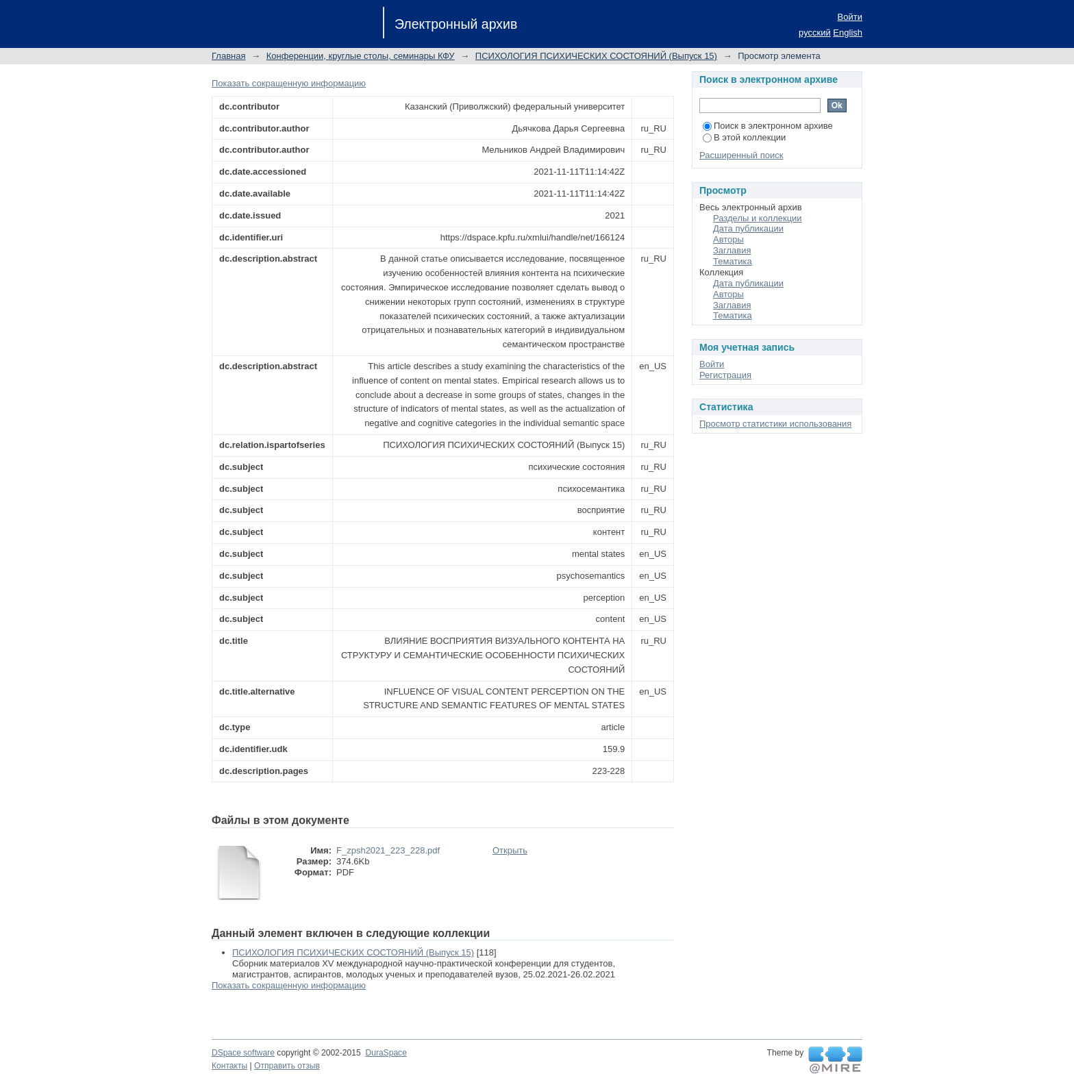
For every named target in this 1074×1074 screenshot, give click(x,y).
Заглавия (732, 250)
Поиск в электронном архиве (768, 126)
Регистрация (725, 375)
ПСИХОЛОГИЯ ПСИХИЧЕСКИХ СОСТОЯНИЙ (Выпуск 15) (596, 56)
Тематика (732, 261)
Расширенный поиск (741, 155)
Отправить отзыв (287, 1066)
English (847, 32)
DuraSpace (385, 1053)
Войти (850, 17)
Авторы (728, 239)
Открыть (509, 850)
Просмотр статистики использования (775, 424)
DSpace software (243, 1053)
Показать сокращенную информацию (289, 83)
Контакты (229, 1066)
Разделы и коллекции (757, 218)
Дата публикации (748, 228)
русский (815, 32)
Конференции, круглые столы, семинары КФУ (360, 56)
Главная (228, 56)
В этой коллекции (744, 137)
